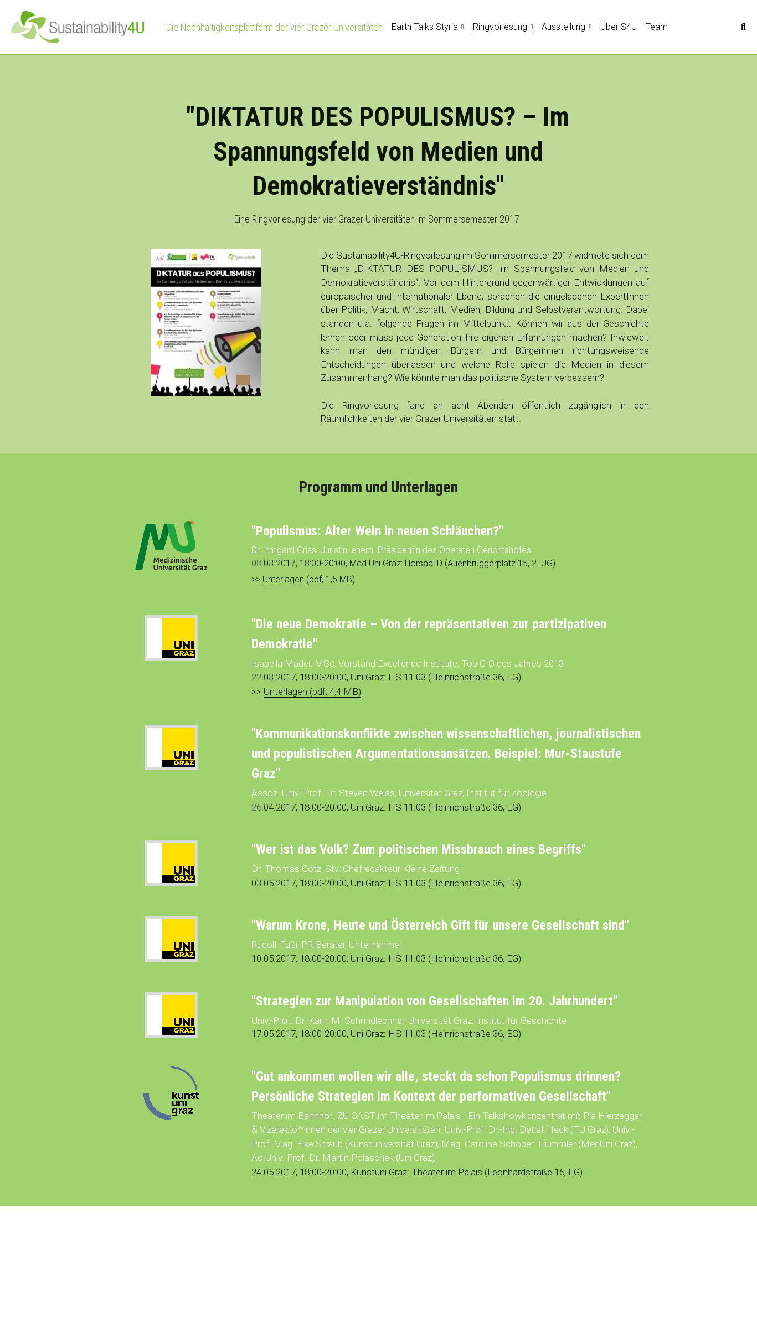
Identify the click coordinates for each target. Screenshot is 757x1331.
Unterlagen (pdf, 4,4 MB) (312, 691)
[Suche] (743, 27)
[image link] (77, 26)
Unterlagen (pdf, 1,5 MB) (308, 579)
